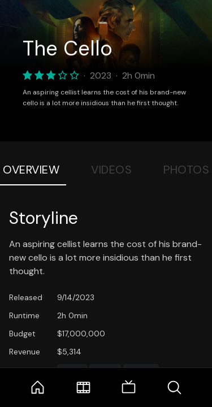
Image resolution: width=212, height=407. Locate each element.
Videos (111, 169)
